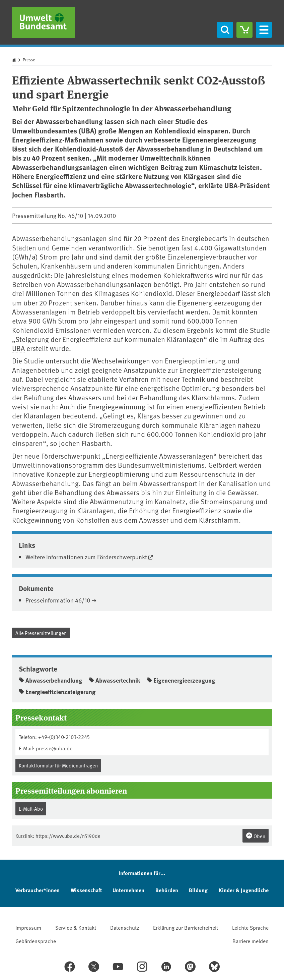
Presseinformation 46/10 (57, 600)
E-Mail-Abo (31, 808)
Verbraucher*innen (37, 890)
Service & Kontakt (75, 927)
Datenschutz (124, 927)
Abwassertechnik (114, 680)
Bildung (198, 890)
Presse (29, 60)
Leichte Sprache (250, 927)
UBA (18, 348)
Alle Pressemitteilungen (41, 632)
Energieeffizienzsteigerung (57, 691)
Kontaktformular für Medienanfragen (58, 765)
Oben (255, 836)
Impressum (28, 927)
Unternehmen (128, 890)
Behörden (166, 890)
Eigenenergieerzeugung (181, 680)
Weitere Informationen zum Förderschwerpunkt (86, 557)
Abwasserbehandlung (50, 680)
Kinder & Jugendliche (244, 890)
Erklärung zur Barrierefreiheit (185, 927)
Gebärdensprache (35, 940)
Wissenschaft (86, 890)
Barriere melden (250, 940)
